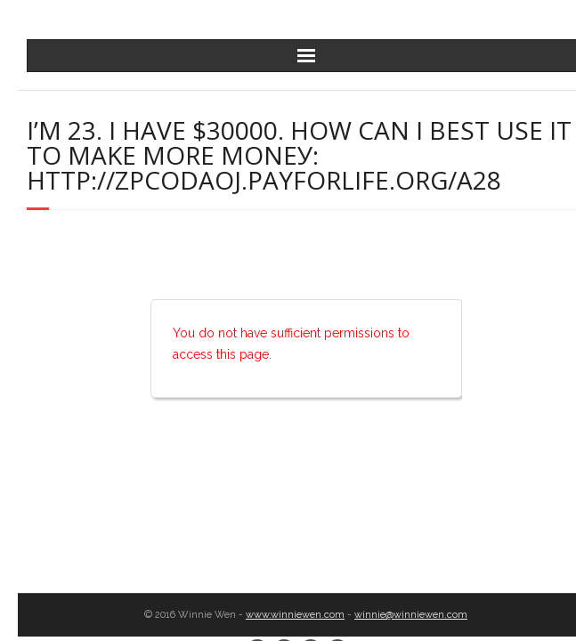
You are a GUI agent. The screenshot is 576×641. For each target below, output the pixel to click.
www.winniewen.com (295, 615)
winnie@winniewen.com (410, 615)
